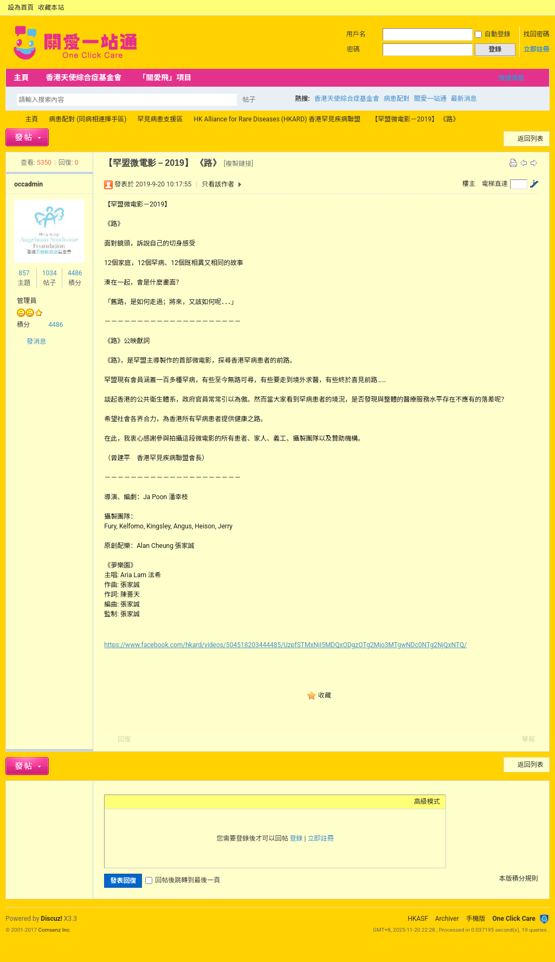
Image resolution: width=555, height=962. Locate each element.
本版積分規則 (518, 878)
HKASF (418, 918)
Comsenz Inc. (54, 930)
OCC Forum (9, 119)
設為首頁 (21, 7)
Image (137, 801)
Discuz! (51, 918)
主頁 (21, 77)
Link (150, 801)
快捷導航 (511, 78)
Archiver (447, 918)
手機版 (475, 918)
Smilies (191, 801)
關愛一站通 (430, 98)
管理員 (26, 301)
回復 (124, 739)
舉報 (528, 739)
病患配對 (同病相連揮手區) (87, 119)
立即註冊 (537, 49)
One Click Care (513, 918)
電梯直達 (495, 184)
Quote (164, 801)
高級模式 (427, 801)
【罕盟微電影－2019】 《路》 (415, 119)
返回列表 (531, 139)
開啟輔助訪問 (534, 7)
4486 (75, 273)
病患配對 (397, 98)
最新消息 (464, 98)
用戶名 (356, 34)
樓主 (468, 184)
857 (23, 273)
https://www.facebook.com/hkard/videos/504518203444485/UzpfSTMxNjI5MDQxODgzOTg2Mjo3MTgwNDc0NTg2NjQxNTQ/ (285, 645)
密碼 (353, 49)
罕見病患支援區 (160, 119)
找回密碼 (537, 34)
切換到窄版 (543, 7)
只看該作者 (218, 184)
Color (123, 801)
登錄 (296, 838)
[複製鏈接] (238, 163)
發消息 (36, 341)
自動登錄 (493, 34)
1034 (49, 273)
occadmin (28, 184)
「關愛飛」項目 (164, 77)
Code (177, 801)
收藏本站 (51, 7)
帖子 (248, 100)
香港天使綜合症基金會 (83, 77)
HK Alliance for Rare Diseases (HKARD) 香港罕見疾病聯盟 (277, 119)
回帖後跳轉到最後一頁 (182, 880)
